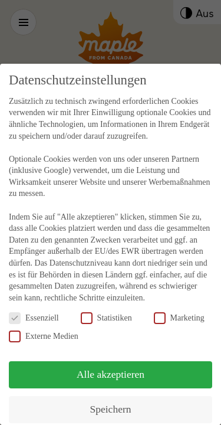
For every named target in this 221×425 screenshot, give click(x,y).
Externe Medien (43, 331)
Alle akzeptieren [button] (110, 369)
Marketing (179, 313)
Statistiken (106, 313)
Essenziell (34, 313)
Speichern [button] (110, 404)
